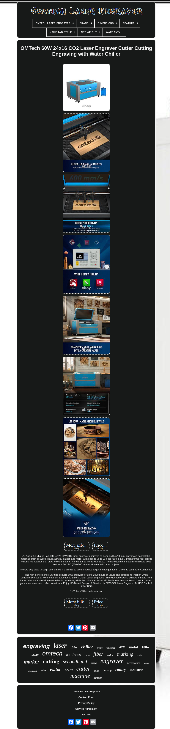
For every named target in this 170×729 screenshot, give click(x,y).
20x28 (146, 663)
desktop (107, 670)
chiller (87, 646)
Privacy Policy (86, 703)
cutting (51, 661)
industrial (137, 670)
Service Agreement (86, 708)
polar (110, 655)
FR (89, 714)
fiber (98, 654)
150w (87, 655)
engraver (111, 661)
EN (83, 714)
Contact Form (86, 697)
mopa (94, 663)
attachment (32, 671)
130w (73, 647)
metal (133, 647)
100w (145, 647)
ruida (139, 655)
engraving (36, 646)
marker (31, 661)
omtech (52, 653)
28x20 (96, 671)
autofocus (73, 655)
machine (80, 676)
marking (125, 654)
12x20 (68, 670)
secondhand (75, 661)
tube (43, 670)
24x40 (35, 655)
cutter (83, 668)
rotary (120, 669)
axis (122, 647)
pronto (100, 648)
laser (60, 645)
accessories (133, 662)
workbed (110, 647)
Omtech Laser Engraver (86, 691)
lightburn (98, 678)
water (55, 669)
